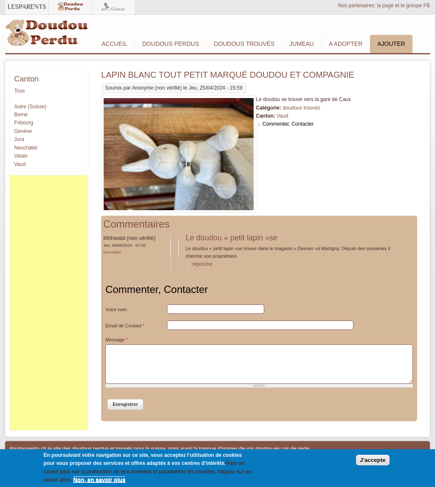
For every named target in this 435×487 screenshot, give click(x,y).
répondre (202, 264)
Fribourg (23, 123)
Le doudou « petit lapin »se (231, 238)
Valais (21, 156)
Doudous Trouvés (244, 43)
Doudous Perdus (170, 43)
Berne (21, 115)
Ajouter (391, 43)
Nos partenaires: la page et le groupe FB (384, 5)
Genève (23, 131)
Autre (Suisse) (30, 107)
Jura (19, 139)
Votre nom (116, 309)
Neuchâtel (25, 148)
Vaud (282, 116)
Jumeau (301, 43)
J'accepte (372, 460)
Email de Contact (124, 325)
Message (116, 339)
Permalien (112, 252)
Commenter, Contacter (288, 124)
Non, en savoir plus (99, 479)
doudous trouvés (301, 108)
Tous (19, 91)
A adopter (345, 43)
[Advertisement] (49, 302)
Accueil (114, 43)
